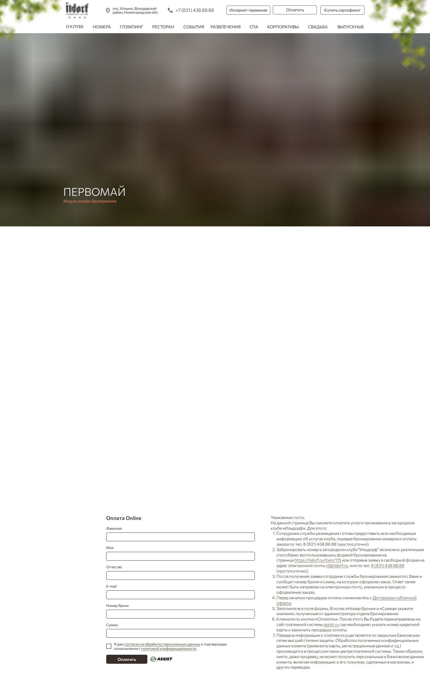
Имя (178, 553)
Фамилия (178, 533)
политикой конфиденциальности (168, 648)
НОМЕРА (102, 26)
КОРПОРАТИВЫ (283, 26)
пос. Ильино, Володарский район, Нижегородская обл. (135, 10)
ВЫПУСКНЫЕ (350, 26)
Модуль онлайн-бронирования (89, 201)
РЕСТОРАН (163, 26)
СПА (253, 26)
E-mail (178, 591)
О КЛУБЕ (75, 26)
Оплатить (127, 659)
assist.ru (331, 624)
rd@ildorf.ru (337, 565)
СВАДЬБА (318, 26)
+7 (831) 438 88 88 (194, 10)
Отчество (178, 572)
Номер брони (178, 610)
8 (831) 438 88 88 (387, 565)
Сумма (178, 630)
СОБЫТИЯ (193, 26)
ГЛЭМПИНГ (131, 26)
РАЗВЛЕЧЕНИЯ (226, 26)
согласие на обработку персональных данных (162, 644)
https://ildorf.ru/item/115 (317, 559)
